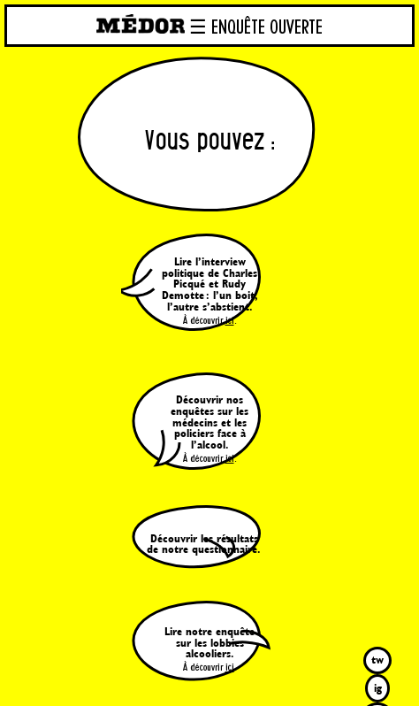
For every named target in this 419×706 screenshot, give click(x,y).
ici (229, 320)
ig (378, 687)
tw (377, 659)
